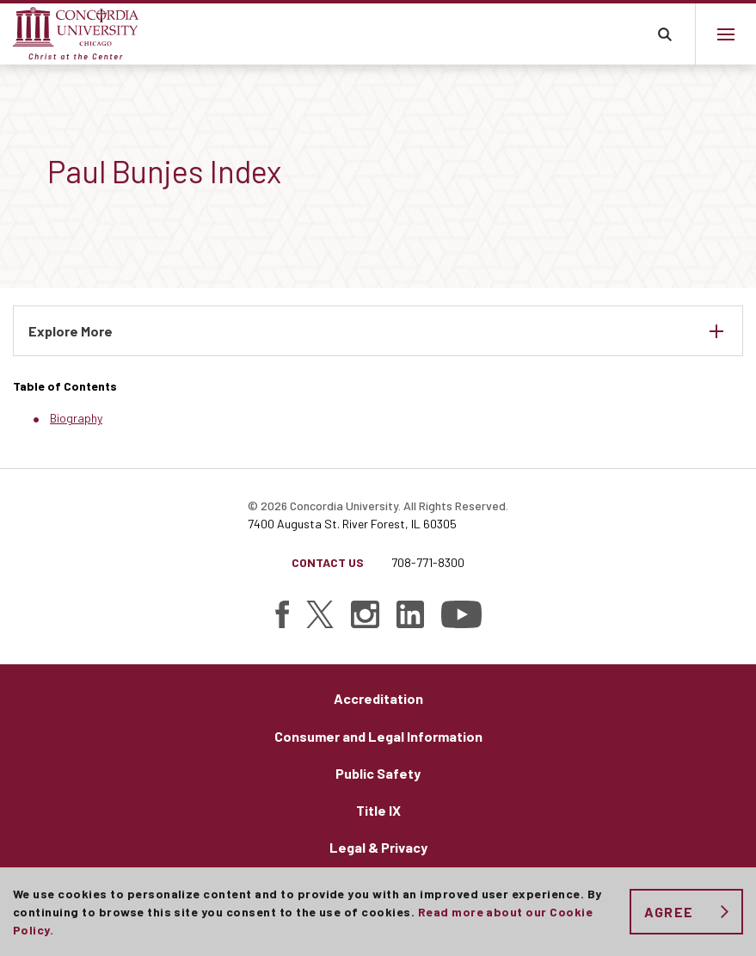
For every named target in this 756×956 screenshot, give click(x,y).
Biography (76, 417)
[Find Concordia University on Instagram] (365, 614)
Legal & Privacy (378, 847)
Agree (668, 912)
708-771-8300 (427, 562)
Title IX (378, 810)
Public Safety (378, 773)
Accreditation (378, 698)
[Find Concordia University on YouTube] (461, 614)
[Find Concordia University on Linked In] (410, 614)
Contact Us (328, 562)
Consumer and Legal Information (378, 736)
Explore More (70, 331)
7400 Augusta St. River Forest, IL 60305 (352, 523)
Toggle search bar (664, 34)
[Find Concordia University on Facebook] (282, 614)
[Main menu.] (725, 34)
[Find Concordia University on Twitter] (320, 614)
